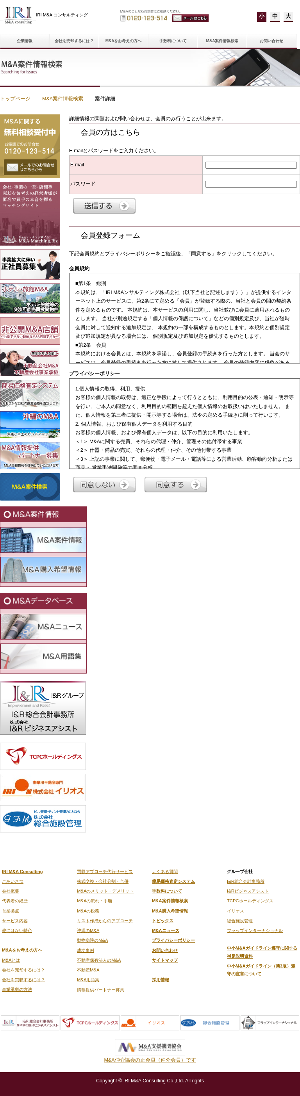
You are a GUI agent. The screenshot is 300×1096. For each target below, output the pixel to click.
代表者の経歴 (15, 900)
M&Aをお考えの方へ (123, 41)
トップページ (15, 99)
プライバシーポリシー (173, 940)
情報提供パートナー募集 (100, 989)
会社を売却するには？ (74, 41)
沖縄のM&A (88, 930)
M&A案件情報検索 (222, 41)
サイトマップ (165, 960)
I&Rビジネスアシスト (248, 891)
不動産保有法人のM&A (99, 960)
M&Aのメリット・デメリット (105, 891)
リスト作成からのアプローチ (105, 920)
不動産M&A (88, 970)
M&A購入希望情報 (170, 911)
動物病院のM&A (92, 940)
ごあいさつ (12, 881)
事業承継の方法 (17, 989)
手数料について (173, 41)
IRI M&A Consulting (22, 871)
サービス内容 (15, 920)
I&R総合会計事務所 (245, 881)
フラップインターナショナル (255, 930)
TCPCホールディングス (250, 900)
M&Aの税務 (88, 911)
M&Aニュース (165, 930)
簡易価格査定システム (173, 881)
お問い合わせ (271, 41)
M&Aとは (11, 960)
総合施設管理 (240, 920)
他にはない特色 (17, 930)
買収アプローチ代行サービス (105, 871)
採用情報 (160, 979)
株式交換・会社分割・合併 (103, 881)
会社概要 (10, 891)
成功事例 (85, 950)
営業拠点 (10, 911)
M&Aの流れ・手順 (94, 900)
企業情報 (24, 41)
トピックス (162, 920)
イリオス (235, 911)
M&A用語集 (88, 979)
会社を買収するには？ (23, 979)
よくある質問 (165, 871)
